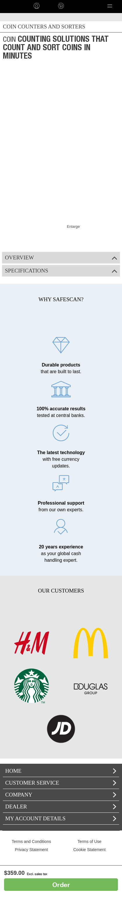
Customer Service (60, 783)
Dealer (60, 806)
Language (82, 5)
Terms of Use (89, 841)
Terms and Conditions (31, 841)
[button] (110, 6)
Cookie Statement (89, 849)
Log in (36, 6)
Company (60, 795)
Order (61, 884)
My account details (60, 818)
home (12, 6)
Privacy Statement (31, 849)
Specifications (61, 271)
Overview (61, 257)
